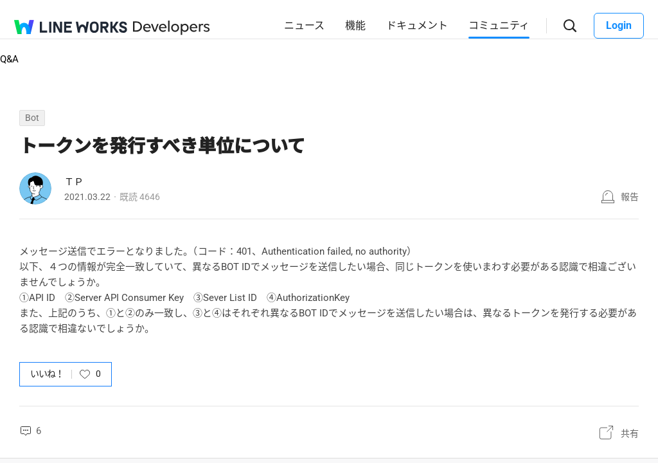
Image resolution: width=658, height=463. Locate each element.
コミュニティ (498, 25)
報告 (630, 197)
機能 (355, 25)
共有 (630, 433)
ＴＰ (74, 182)
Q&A (9, 59)
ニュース (304, 25)
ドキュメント (417, 25)
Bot (32, 118)
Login (619, 25)
